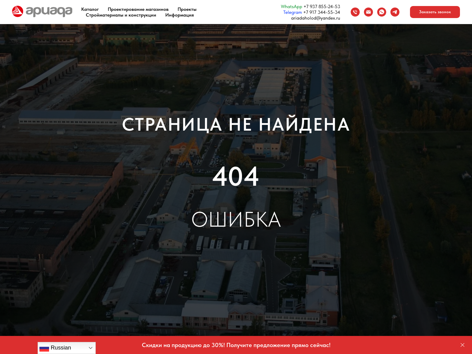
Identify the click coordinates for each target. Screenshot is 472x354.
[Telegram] (394, 12)
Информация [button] (179, 15)
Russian (55, 348)
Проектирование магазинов (138, 9)
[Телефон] (355, 12)
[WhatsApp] (381, 12)
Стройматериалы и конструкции (121, 15)
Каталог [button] (90, 9)
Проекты (187, 9)
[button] (435, 12)
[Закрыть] (462, 345)
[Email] (368, 12)
